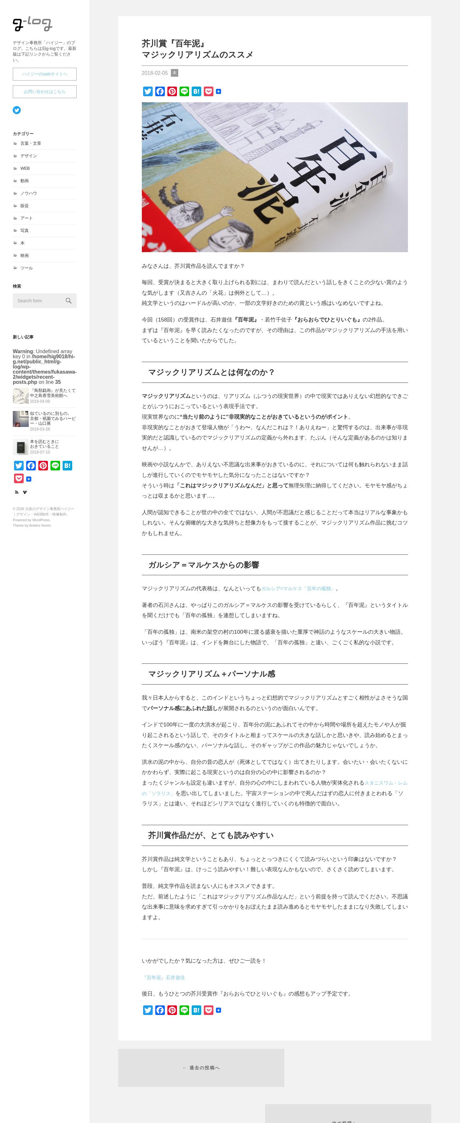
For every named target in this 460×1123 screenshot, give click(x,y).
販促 (24, 208)
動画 (24, 183)
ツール (26, 270)
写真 (24, 233)
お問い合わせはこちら (44, 94)
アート (26, 221)
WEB (25, 171)
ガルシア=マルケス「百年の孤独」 (303, 588)
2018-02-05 (155, 73)
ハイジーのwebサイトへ (44, 76)
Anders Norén (40, 528)
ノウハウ (28, 196)
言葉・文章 (30, 146)
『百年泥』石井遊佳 (166, 977)
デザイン (28, 158)
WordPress (41, 523)
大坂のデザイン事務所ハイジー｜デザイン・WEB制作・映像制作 (43, 32)
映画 (24, 258)
